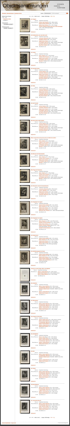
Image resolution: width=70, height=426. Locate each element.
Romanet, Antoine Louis (44, 288)
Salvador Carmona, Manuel (44, 222)
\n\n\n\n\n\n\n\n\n (49, 13)
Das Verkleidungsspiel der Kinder (38, 251)
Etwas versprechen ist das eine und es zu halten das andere (43, 137)
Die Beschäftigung (35, 384)
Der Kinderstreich (34, 235)
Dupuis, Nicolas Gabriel (44, 23)
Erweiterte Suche (18, 13)
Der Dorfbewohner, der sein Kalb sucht (39, 35)
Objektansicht (33, 49)
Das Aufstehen (34, 283)
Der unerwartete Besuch (36, 400)
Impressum (13, 422)
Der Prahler (33, 52)
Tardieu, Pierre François (44, 56)
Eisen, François (42, 206)
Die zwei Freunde (34, 103)
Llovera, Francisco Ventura (44, 225)
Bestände (4, 13)
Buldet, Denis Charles (43, 25)
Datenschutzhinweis (6, 422)
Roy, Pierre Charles (43, 45)
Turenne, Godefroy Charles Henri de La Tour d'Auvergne (50, 26)
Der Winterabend (34, 300)
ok (67, 13)
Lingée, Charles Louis (43, 390)
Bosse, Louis (42, 336)
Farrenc (40, 243)
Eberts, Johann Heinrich (43, 274)
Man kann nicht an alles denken (37, 120)
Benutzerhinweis (10, 13)
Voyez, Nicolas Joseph (43, 374)
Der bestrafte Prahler (35, 68)
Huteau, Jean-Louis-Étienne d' (45, 259)
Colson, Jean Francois (43, 22)
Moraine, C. (41, 61)
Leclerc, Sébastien (43, 190)
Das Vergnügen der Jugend (36, 201)
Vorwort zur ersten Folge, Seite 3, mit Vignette (40, 268)
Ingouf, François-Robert (44, 306)
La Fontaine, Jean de (43, 42)
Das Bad (32, 351)
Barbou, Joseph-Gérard (43, 271)
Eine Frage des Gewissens (36, 169)
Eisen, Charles (42, 55)
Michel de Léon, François (44, 210)
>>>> (51, 16)
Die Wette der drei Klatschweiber (38, 153)
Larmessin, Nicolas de (43, 38)
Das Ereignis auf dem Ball (36, 316)
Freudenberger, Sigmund (44, 287)
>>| (54, 16)
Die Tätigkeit (33, 19)
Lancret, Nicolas (42, 71)
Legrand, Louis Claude (43, 142)
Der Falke (33, 85)
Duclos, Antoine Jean (43, 319)
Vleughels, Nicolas (43, 39)
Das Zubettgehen (34, 333)
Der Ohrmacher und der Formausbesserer (39, 185)
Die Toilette (33, 368)
